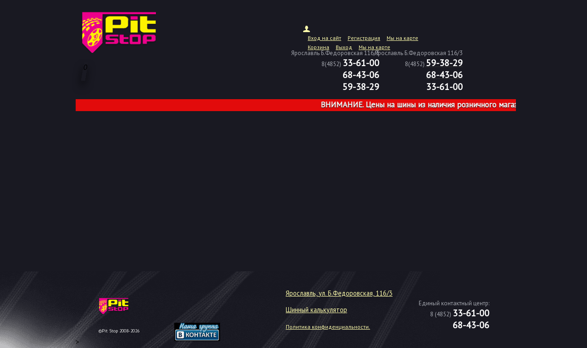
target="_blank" (208, 309)
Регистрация (364, 37)
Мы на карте (402, 37)
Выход (344, 47)
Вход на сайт (324, 37)
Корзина (318, 47)
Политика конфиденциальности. (328, 326)
